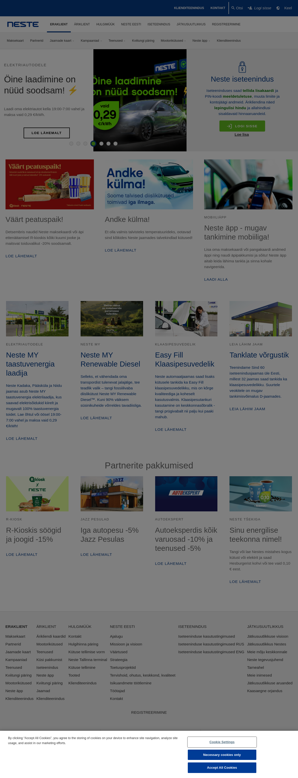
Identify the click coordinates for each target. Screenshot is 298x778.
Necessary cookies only (222, 755)
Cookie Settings (221, 742)
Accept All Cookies (222, 767)
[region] (149, 754)
